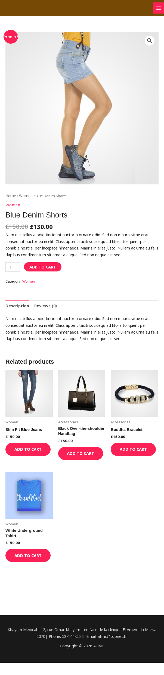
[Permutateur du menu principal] (158, 7)
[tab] (17, 305)
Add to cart (42, 266)
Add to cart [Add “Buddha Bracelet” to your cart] (129, 452)
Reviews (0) (45, 305)
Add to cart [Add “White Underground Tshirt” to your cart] (24, 564)
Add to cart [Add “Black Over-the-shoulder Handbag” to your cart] (76, 456)
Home (10, 195)
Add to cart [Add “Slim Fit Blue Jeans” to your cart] (24, 452)
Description (17, 305)
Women (25, 195)
